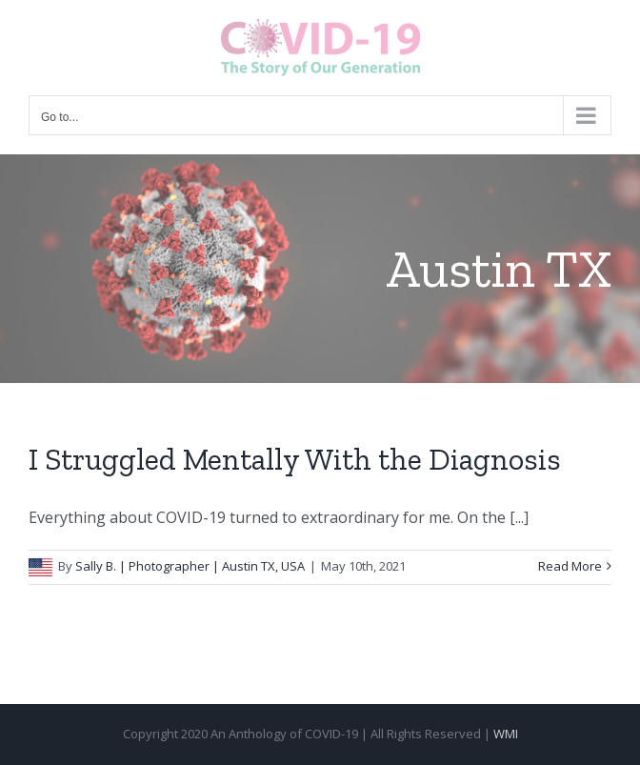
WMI (505, 733)
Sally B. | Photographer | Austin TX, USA (190, 565)
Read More (570, 565)
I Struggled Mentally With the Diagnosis (295, 459)
